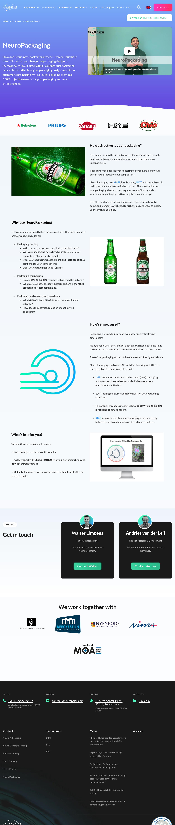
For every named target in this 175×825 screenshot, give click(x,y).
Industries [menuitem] (64, 7)
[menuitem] (31, 7)
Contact (163, 7)
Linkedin (144, 700)
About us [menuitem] (122, 7)
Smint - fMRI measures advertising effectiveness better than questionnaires (107, 778)
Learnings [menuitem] (106, 7)
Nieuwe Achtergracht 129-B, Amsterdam (109, 702)
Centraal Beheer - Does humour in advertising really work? (107, 803)
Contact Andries (145, 566)
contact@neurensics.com (67, 700)
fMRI (117, 182)
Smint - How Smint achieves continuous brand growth (104, 766)
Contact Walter (87, 566)
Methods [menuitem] (80, 7)
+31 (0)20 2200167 (20, 700)
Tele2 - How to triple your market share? (107, 792)
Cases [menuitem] (93, 7)
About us (138, 731)
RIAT (139, 182)
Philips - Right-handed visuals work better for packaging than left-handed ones (108, 741)
